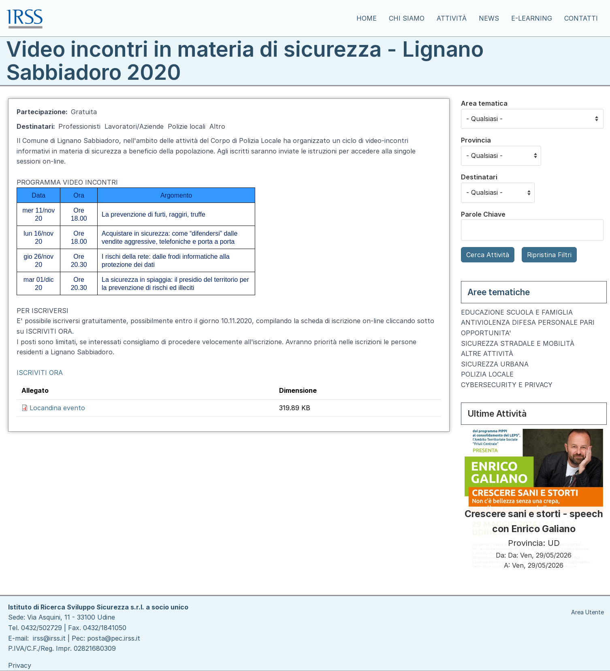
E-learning (531, 18)
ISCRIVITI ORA (40, 373)
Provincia (476, 140)
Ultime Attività (497, 414)
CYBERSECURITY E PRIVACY (506, 385)
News (489, 18)
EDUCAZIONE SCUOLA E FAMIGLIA (517, 312)
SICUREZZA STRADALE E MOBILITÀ (517, 343)
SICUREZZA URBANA (495, 364)
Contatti (581, 18)
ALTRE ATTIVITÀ (487, 353)
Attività (452, 18)
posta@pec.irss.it (113, 638)
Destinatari (479, 177)
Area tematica (484, 103)
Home (366, 18)
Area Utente (587, 612)
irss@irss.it (49, 638)
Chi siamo (406, 18)
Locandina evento (57, 408)
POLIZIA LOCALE (487, 374)
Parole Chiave (483, 214)
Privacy (19, 665)
